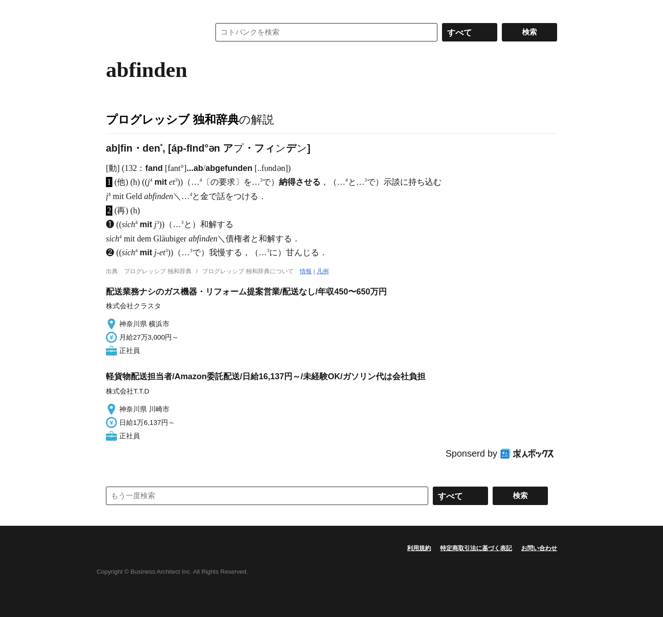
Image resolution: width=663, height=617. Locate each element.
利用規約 (419, 548)
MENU (115, 9)
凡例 (323, 271)
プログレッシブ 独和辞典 (172, 119)
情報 (306, 271)
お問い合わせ (539, 548)
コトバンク (151, 32)
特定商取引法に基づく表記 (476, 548)
